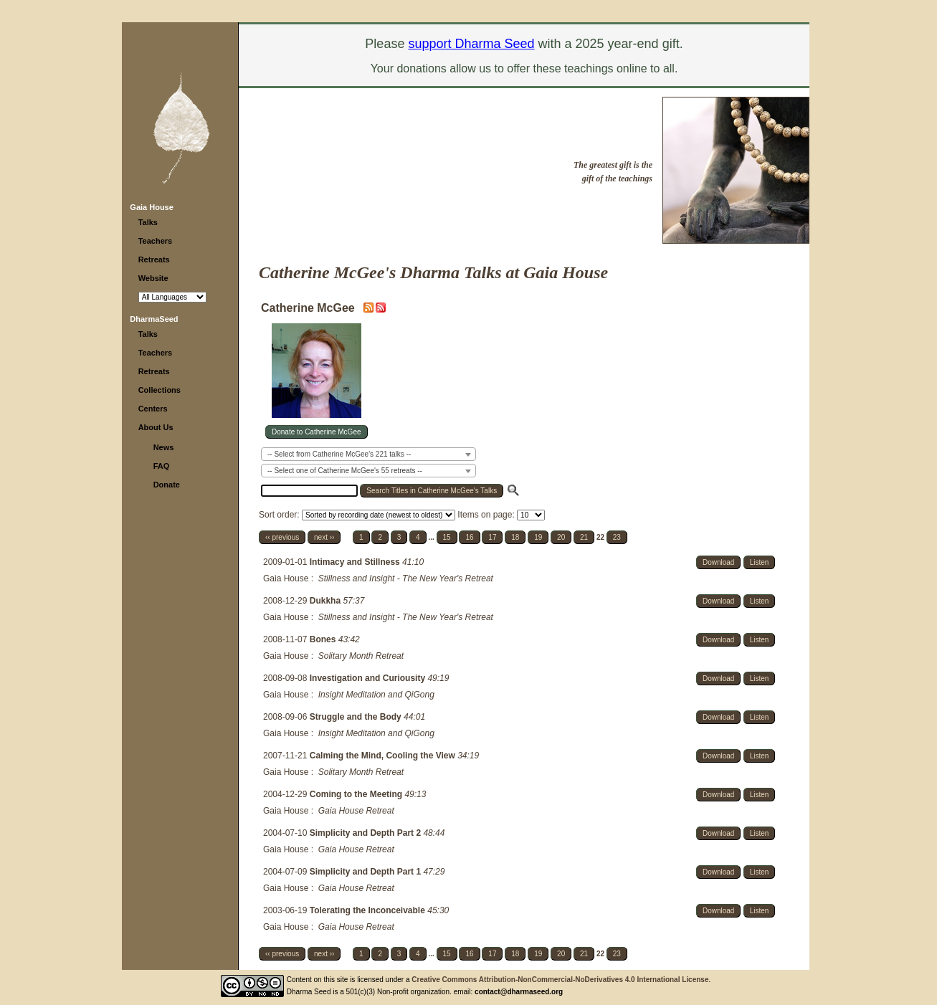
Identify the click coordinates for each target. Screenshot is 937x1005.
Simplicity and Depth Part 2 (367, 833)
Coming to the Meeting (357, 794)
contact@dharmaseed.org (519, 992)
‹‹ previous (282, 537)
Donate (166, 484)
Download (718, 562)
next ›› (324, 537)
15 (447, 537)
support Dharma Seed (471, 44)
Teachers (155, 241)
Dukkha (326, 601)
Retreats (154, 259)
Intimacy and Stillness (356, 562)
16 (469, 537)
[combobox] (368, 454)
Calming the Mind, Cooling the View (383, 756)
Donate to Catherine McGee (316, 432)
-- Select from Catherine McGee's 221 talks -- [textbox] (339, 454)
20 (561, 537)
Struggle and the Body (357, 717)
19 (538, 537)
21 (584, 537)
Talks (148, 222)
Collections (159, 390)
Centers (153, 408)
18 (515, 537)
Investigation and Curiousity (369, 678)
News (163, 447)
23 (617, 537)
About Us (155, 427)
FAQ (161, 466)
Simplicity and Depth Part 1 (367, 872)
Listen (759, 562)
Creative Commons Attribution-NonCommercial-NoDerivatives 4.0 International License (560, 979)
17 (492, 537)
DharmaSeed (154, 319)
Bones (324, 639)
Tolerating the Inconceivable (368, 910)
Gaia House (151, 207)
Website (153, 278)
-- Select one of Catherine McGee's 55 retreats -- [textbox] (344, 471)
